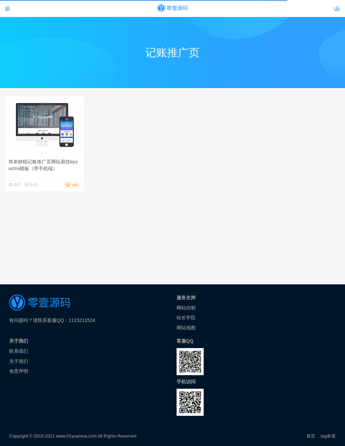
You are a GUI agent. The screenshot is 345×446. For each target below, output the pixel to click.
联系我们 (18, 351)
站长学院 (186, 317)
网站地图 (186, 327)
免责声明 (18, 371)
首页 (310, 436)
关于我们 (18, 361)
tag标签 (328, 436)
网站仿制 (186, 307)
